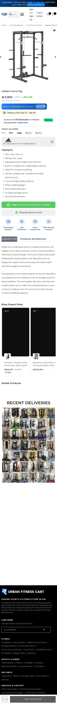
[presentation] (1, 56)
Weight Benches (43, 649)
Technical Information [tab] (33, 239)
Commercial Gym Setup (29, 689)
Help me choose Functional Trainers (28, 204)
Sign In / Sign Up (31, 14)
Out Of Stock (32, 699)
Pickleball (28, 663)
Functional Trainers (27, 646)
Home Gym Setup (9, 689)
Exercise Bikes (19, 642)
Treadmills (5, 642)
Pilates (16, 676)
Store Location (36, 5)
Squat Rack (29, 649)
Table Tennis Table (9, 666)
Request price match (28, 212)
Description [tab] (9, 239)
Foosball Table (25, 666)
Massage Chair (27, 676)
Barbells (31, 653)
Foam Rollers (41, 676)
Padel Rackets (7, 663)
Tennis (19, 663)
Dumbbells (6, 653)
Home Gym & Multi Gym (11, 649)
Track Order (39, 14)
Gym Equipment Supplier (12, 692)
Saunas (4, 679)
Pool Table (39, 666)
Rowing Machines (9, 646)
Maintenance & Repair (35, 692)
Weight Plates (19, 653)
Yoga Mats (6, 676)
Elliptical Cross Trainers (37, 642)
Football (38, 663)
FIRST (40, 106)
